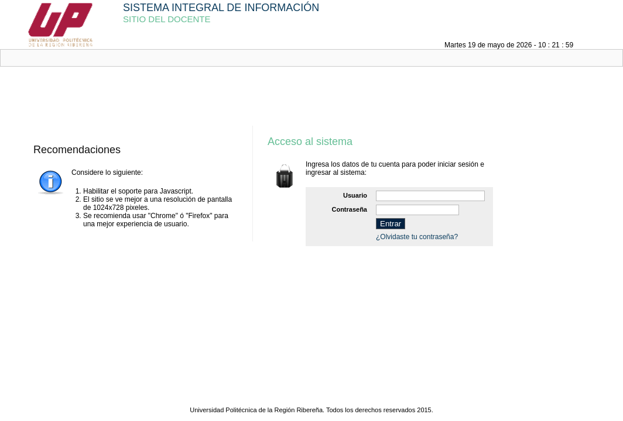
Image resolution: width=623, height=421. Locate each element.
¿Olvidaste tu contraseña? (417, 237)
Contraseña (349, 209)
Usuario (355, 195)
